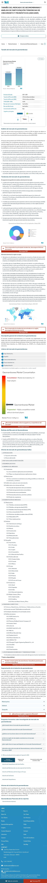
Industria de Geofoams (8, 775)
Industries (4, 834)
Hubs (25, 834)
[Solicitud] (44, 706)
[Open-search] (45, 2)
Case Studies (27, 827)
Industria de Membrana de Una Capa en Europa (14, 771)
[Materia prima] (44, 702)
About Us (3, 814)
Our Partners (27, 817)
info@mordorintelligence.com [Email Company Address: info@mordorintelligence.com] (11, 865)
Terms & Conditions (29, 837)
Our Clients (4, 817)
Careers (3, 837)
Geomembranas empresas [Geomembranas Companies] (9, 801)
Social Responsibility (29, 821)
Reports (26, 811)
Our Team (26, 814)
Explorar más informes (21, 760)
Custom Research (6, 831)
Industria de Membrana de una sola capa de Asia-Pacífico (16, 768)
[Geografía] (44, 709)
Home (2, 811)
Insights (3, 827)
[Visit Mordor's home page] (6, 2)
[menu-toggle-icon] (2, 2)
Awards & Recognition (7, 824)
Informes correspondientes (8, 760)
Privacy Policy (4, 841)
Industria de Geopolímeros (9, 779)
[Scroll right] (45, 44)
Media (3, 821)
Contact (26, 831)
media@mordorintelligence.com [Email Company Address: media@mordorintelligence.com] (12, 871)
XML (2, 844)
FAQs (25, 824)
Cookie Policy (27, 841)
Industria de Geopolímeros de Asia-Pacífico (13, 764)
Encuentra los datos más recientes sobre (36, 760)
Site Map (26, 844)
